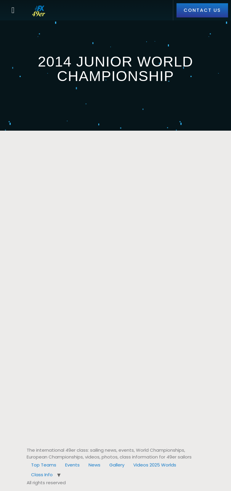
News (94, 465)
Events (72, 465)
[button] (13, 10)
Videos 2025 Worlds (154, 465)
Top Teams (43, 465)
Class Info (42, 474)
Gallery (116, 465)
